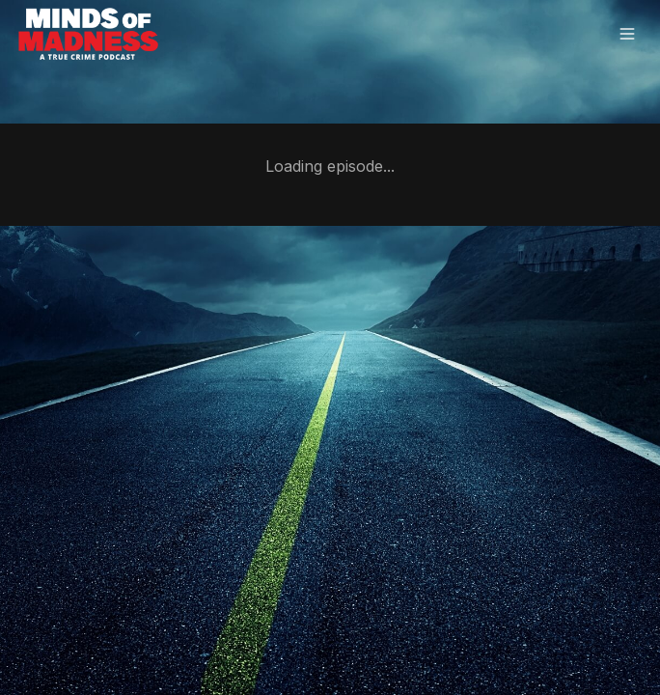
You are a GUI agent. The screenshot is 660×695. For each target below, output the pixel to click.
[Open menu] (627, 35)
